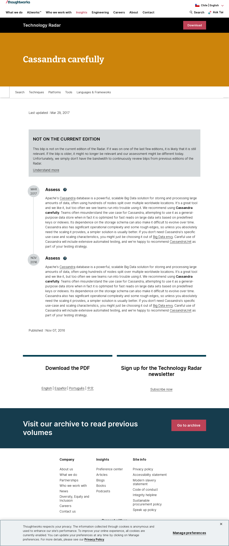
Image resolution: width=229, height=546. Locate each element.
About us (66, 473)
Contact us (68, 516)
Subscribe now (161, 394)
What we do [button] (14, 14)
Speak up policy (144, 514)
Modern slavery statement (144, 486)
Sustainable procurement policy (147, 507)
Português (76, 392)
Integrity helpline (145, 499)
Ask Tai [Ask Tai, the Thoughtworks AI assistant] (218, 14)
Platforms (54, 96)
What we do (68, 479)
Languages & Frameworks (94, 96)
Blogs (100, 484)
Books (101, 490)
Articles (102, 479)
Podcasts (103, 495)
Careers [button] (119, 14)
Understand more (46, 174)
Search (199, 14)
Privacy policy (143, 473)
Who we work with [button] (59, 14)
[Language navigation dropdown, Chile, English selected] (203, 5)
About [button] (133, 14)
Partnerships (69, 484)
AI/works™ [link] (34, 14)
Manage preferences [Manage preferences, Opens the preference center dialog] (189, 533)
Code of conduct (145, 494)
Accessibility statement (150, 479)
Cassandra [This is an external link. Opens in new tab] (67, 202)
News (64, 495)
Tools (68, 96)
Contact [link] (148, 14)
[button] (65, 194)
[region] (114, 533)
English (47, 392)
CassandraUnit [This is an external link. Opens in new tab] (180, 246)
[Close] (221, 524)
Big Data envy (163, 241)
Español (60, 392)
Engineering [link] (100, 14)
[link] (194, 29)
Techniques (36, 96)
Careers (65, 510)
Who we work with (73, 490)
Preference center (109, 473)
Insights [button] (81, 14)
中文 (90, 392)
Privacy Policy (94, 539)
